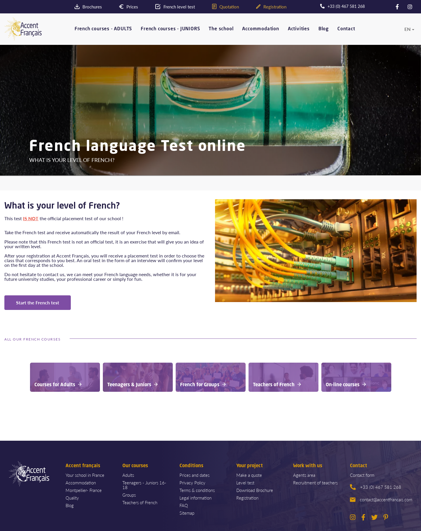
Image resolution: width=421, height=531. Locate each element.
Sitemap (186, 513)
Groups (129, 495)
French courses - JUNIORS (170, 28)
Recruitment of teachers (315, 482)
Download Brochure (254, 490)
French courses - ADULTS (103, 28)
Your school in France (85, 475)
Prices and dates (194, 475)
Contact (346, 28)
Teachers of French (139, 502)
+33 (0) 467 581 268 (375, 487)
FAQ (183, 505)
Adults (128, 475)
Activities (299, 28)
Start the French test (37, 302)
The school (221, 28)
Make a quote (249, 475)
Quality (72, 498)
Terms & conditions (197, 490)
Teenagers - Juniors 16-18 (144, 484)
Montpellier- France (84, 490)
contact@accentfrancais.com (381, 499)
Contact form (362, 475)
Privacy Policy (192, 482)
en (407, 28)
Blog (323, 28)
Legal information (195, 498)
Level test (245, 482)
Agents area (304, 475)
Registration (247, 498)
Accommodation (260, 28)
